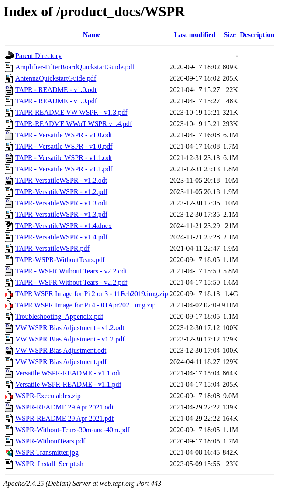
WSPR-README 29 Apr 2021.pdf (64, 418)
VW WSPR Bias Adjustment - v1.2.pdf (70, 339)
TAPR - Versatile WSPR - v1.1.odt (63, 157)
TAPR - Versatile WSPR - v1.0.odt (63, 135)
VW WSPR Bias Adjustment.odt (60, 350)
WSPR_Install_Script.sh (49, 463)
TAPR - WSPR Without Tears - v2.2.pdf (71, 282)
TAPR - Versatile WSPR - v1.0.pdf (64, 146)
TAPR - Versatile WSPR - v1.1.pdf (64, 169)
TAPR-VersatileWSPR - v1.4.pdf (61, 237)
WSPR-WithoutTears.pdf (50, 441)
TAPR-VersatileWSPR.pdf (52, 248)
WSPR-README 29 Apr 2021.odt (64, 407)
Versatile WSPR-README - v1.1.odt (68, 373)
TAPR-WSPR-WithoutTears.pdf (60, 259)
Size (230, 34)
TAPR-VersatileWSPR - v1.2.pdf (61, 191)
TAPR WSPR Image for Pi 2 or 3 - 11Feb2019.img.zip (91, 293)
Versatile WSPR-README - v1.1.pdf (68, 384)
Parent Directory (38, 55)
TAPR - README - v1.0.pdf (56, 101)
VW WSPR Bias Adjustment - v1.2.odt (69, 327)
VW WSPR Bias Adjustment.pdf (61, 361)
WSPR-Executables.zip (48, 395)
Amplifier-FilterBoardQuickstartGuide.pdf (74, 67)
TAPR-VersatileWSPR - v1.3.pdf (61, 214)
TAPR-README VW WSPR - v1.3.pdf (71, 112)
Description (257, 34)
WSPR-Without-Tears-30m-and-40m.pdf (72, 429)
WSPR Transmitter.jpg (47, 452)
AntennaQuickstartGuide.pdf (55, 78)
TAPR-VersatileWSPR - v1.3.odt (61, 203)
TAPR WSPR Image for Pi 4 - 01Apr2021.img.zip (85, 305)
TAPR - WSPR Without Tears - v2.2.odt (71, 271)
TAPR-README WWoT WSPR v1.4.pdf (73, 123)
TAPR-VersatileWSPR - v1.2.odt (61, 180)
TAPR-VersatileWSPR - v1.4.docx (63, 225)
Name (91, 34)
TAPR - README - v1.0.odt (56, 89)
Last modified (195, 34)
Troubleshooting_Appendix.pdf (59, 316)
